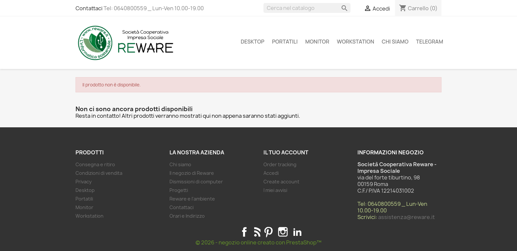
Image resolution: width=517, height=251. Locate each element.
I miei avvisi (275, 190)
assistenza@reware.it (406, 217)
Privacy (84, 181)
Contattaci (89, 8)
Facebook (244, 231)
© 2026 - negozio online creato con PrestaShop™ (258, 242)
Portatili (285, 41)
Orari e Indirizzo (187, 216)
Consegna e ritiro (95, 164)
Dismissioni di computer (196, 181)
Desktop (252, 41)
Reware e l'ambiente (192, 199)
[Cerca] (306, 8)
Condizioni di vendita (99, 173)
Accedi (271, 173)
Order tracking (279, 164)
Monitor (317, 41)
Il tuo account (285, 152)
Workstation (355, 41)
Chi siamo (395, 41)
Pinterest (268, 231)
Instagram (282, 231)
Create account (281, 181)
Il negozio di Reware (191, 173)
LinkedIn (297, 231)
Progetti (178, 190)
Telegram (429, 41)
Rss (256, 231)
